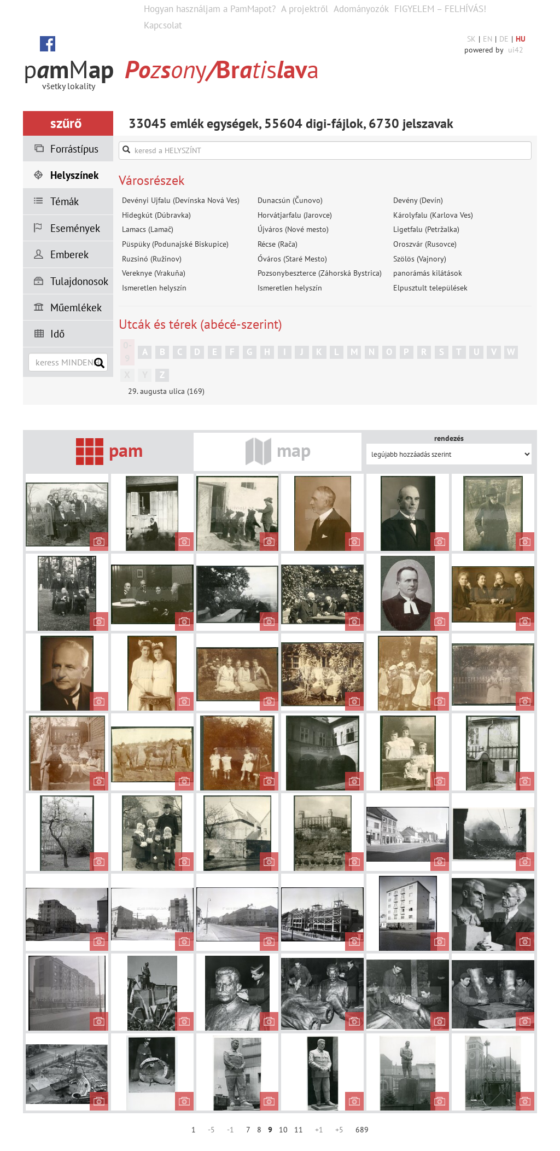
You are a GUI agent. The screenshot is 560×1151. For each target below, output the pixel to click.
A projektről (304, 9)
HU (521, 39)
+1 (319, 1130)
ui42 (515, 50)
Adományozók (361, 9)
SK (471, 39)
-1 (230, 1130)
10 (283, 1130)
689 (362, 1130)
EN (487, 39)
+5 (339, 1130)
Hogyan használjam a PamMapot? (210, 9)
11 (298, 1130)
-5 (211, 1130)
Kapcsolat (163, 25)
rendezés (449, 438)
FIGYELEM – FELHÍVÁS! (440, 9)
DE (504, 39)
